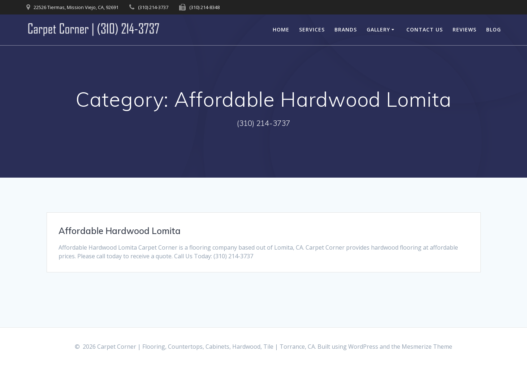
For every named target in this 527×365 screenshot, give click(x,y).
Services (312, 29)
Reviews (464, 29)
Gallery (378, 29)
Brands (345, 29)
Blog (493, 29)
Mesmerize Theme (427, 347)
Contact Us (424, 29)
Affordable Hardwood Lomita (120, 230)
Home (281, 29)
